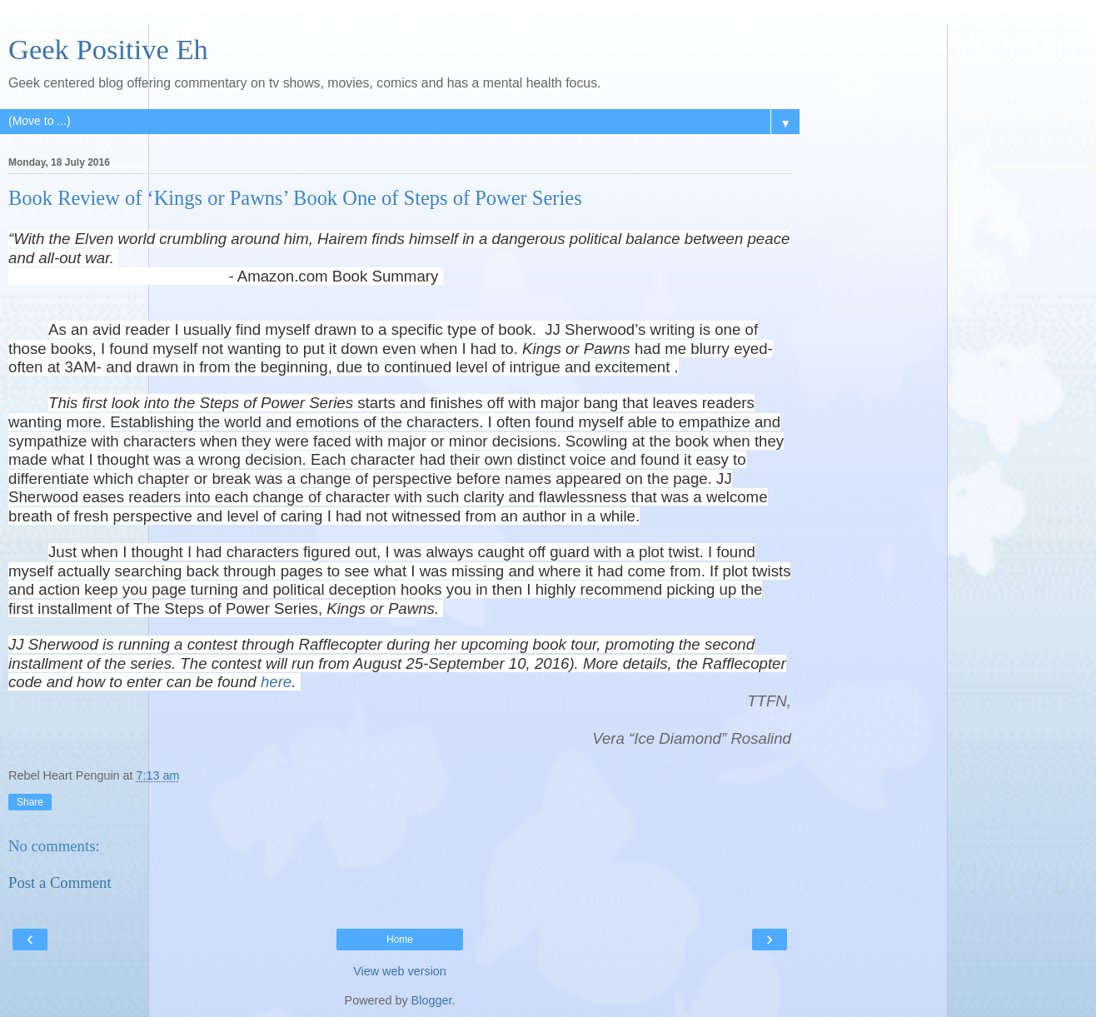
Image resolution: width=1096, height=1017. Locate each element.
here (276, 681)
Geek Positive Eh (108, 49)
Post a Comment (60, 882)
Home (399, 939)
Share (30, 802)
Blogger (431, 1000)
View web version (399, 971)
